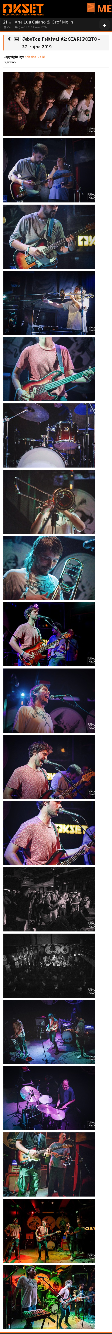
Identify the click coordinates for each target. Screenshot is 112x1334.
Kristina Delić (35, 57)
